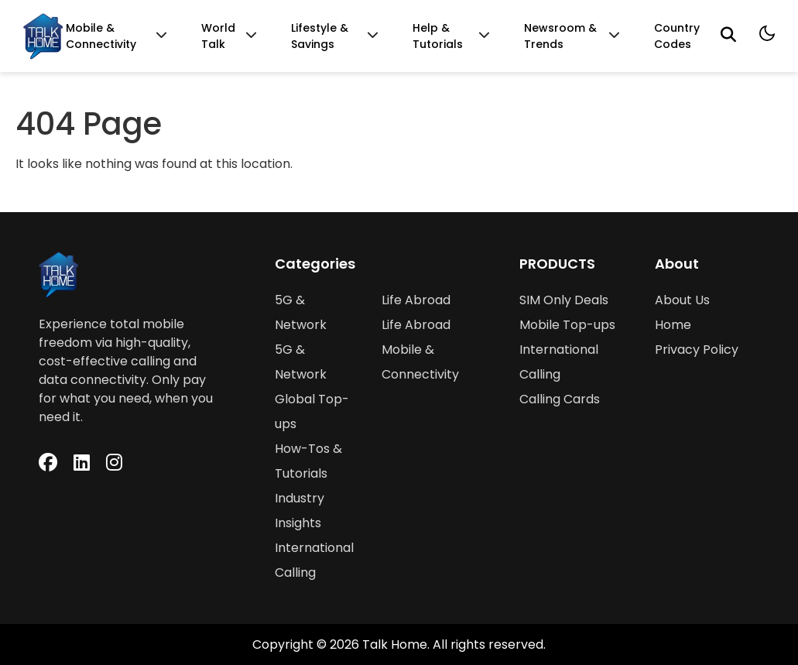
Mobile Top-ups (567, 325)
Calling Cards (559, 399)
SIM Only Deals (563, 300)
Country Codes (677, 36)
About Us (682, 300)
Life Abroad (416, 300)
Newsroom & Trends (560, 36)
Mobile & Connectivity (101, 36)
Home (673, 325)
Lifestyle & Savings (319, 36)
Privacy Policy (696, 349)
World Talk (218, 36)
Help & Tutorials (438, 36)
